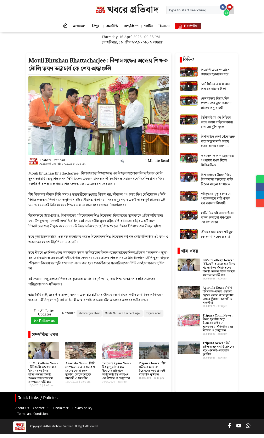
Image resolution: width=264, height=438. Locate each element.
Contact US (41, 409)
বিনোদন (165, 26)
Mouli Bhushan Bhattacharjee (123, 313)
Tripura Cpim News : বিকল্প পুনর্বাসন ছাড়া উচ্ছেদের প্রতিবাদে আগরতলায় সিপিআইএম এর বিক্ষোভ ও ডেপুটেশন (117, 371)
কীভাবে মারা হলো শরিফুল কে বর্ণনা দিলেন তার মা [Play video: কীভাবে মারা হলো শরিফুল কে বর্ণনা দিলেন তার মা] (217, 234)
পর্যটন (149, 26)
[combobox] (195, 10)
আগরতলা (78, 26)
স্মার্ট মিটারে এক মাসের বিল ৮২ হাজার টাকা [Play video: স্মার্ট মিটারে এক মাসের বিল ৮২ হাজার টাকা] (215, 86)
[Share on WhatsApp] (260, 179)
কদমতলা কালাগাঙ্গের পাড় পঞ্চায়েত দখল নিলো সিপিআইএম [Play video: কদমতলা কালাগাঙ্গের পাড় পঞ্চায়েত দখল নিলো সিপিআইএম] (217, 161)
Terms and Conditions (33, 414)
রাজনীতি (112, 26)
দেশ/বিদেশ (131, 26)
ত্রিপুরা (95, 26)
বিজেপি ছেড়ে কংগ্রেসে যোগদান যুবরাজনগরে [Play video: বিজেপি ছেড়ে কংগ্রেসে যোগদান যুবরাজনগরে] (215, 72)
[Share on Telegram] (260, 196)
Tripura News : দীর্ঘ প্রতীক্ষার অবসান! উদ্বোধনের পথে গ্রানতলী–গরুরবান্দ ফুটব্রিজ (153, 369)
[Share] (260, 204)
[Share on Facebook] (260, 187)
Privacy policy (82, 409)
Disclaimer (60, 409)
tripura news (153, 313)
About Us (22, 409)
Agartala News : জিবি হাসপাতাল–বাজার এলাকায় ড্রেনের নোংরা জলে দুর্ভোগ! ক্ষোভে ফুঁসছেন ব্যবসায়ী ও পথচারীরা (80, 371)
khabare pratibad (89, 313)
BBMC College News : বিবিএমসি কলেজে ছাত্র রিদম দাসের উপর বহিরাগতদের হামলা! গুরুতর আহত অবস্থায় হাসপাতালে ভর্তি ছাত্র (43, 373)
